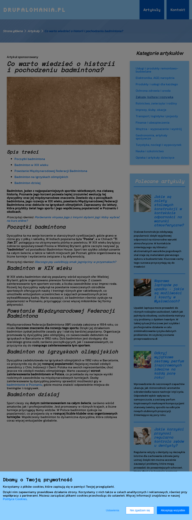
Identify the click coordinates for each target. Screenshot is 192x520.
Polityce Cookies (15, 499)
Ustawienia (112, 510)
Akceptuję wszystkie (173, 510)
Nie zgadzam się (140, 510)
